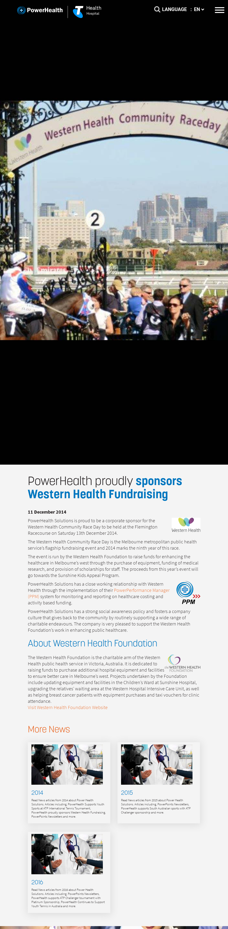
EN (199, 9)
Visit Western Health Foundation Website (68, 707)
